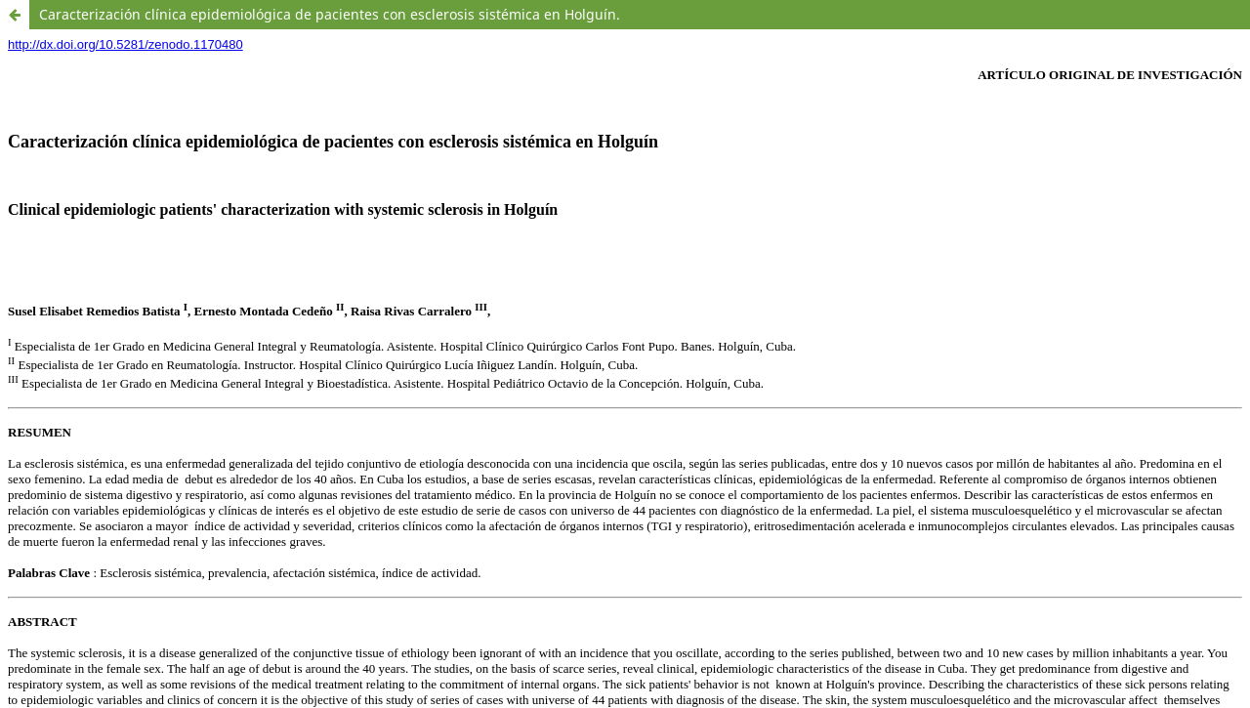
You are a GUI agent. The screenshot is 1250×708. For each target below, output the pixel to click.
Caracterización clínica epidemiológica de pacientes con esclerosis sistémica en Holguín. (329, 14)
